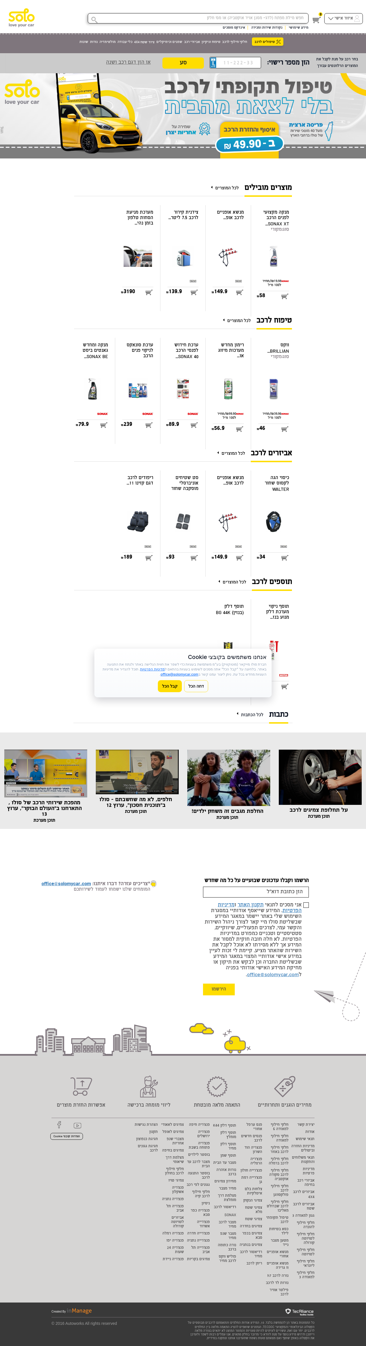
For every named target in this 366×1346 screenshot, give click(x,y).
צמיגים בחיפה (173, 1151)
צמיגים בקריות (198, 1259)
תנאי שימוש (305, 1139)
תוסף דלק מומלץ (228, 1135)
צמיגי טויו (176, 1181)
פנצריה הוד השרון (253, 1150)
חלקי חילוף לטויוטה (306, 1252)
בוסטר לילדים (199, 1155)
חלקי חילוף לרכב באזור (279, 1150)
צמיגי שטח (253, 1219)
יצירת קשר (306, 1125)
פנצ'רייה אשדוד (203, 1224)
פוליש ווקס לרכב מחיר (227, 1259)
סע (183, 63)
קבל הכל (170, 686)
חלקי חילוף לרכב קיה (201, 1194)
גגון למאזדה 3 (303, 1216)
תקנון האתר (251, 905)
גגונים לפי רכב (198, 1185)
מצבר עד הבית (224, 1163)
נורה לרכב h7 (278, 1276)
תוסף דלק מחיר (228, 1146)
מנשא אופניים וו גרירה (278, 1266)
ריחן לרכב (254, 1264)
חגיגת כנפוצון (147, 1139)
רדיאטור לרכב (225, 1207)
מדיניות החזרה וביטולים (303, 1148)
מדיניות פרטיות (309, 1171)
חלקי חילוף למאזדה (280, 1138)
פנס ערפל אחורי (254, 1127)
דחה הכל (196, 686)
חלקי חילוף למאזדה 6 (280, 1127)
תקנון (153, 1132)
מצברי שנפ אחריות (175, 1141)
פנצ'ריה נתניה (173, 1199)
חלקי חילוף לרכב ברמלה (279, 1161)
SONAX (230, 1215)
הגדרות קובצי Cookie (66, 1136)
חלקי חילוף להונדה (306, 1225)
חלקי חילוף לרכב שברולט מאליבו (278, 1206)
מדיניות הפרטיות (152, 669)
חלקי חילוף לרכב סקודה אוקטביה (279, 1175)
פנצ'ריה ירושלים (203, 1134)
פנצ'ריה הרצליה (256, 1161)
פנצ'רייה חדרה (198, 1234)
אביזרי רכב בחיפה (306, 1183)
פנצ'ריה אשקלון (178, 1190)
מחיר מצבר (227, 1189)
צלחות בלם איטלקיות (253, 1191)
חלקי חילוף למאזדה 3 (306, 1275)
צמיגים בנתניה (251, 1245)
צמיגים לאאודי (172, 1125)
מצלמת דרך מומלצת (227, 1198)
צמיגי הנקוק (252, 1201)
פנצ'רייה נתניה (198, 1241)
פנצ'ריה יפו (175, 1241)
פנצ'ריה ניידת (173, 1259)
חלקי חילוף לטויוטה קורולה (306, 1238)
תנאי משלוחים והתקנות (303, 1160)
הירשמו (219, 989)
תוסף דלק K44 (224, 1126)
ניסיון (206, 1204)
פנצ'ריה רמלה (173, 1234)
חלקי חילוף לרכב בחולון (174, 1171)
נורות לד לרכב (277, 1283)
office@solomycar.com (273, 975)
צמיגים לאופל (173, 1132)
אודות (310, 1132)
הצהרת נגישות (146, 1125)
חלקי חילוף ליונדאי (306, 1264)
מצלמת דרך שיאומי (175, 1160)
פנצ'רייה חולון (251, 1171)
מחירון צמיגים (225, 1182)
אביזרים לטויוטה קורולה (177, 1222)
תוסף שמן (228, 1156)
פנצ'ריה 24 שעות (175, 1250)
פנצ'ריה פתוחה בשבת (199, 1145)
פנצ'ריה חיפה (199, 1125)
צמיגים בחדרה (251, 1226)
